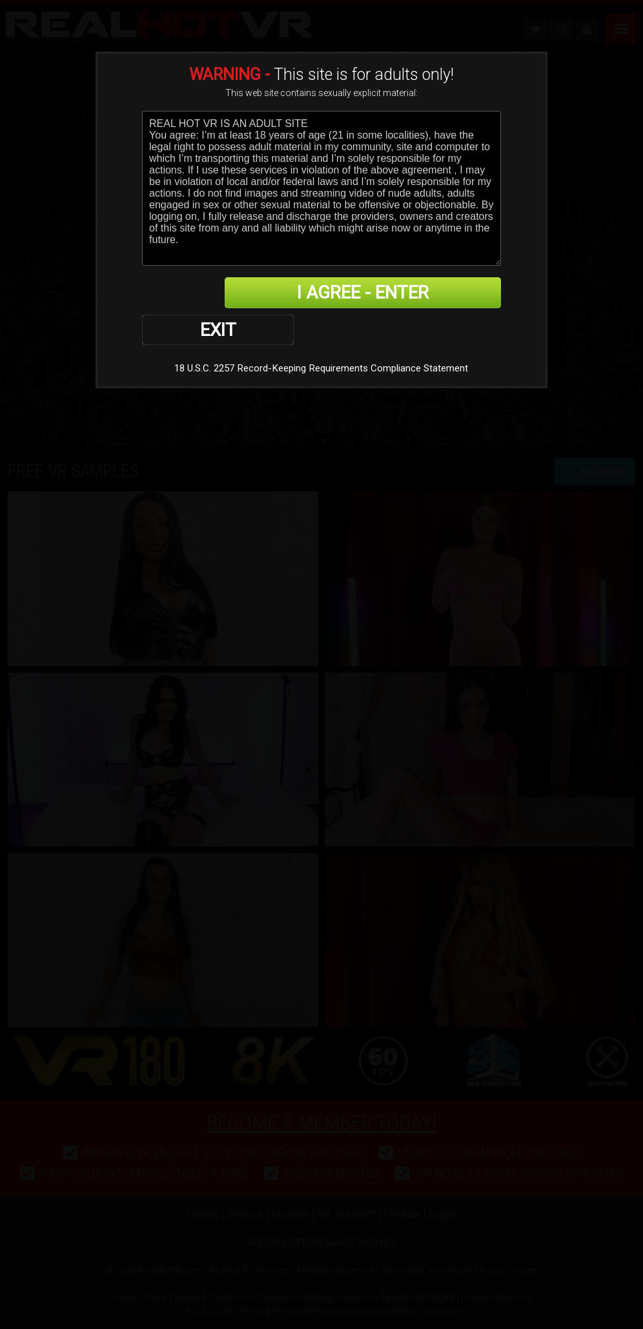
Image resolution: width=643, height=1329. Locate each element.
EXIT (187, 293)
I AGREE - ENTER (375, 293)
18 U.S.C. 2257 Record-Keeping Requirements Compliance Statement (321, 332)
